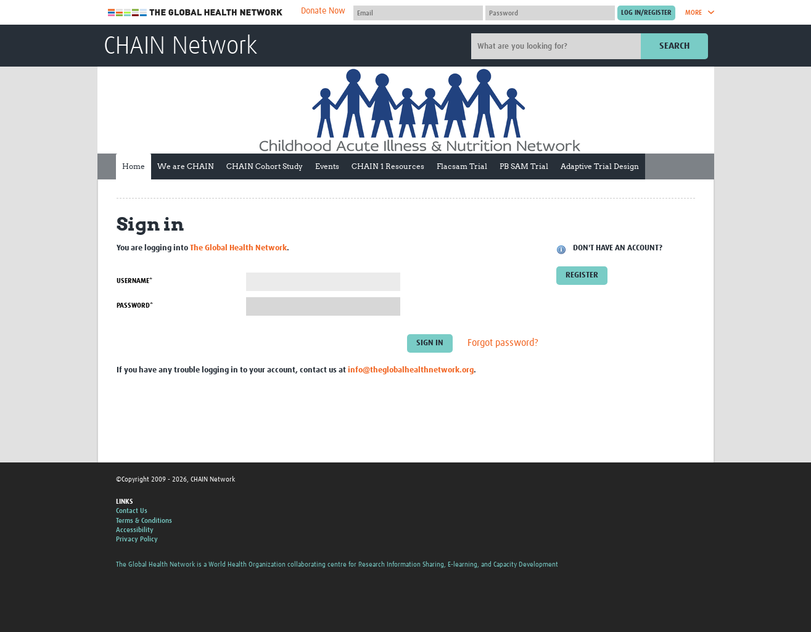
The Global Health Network (195, 12)
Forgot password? (502, 343)
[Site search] (557, 46)
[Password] (550, 13)
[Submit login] (646, 13)
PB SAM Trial (524, 166)
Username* (134, 280)
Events (327, 166)
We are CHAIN (185, 166)
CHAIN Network (180, 47)
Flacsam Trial (462, 166)
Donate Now (323, 11)
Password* (135, 305)
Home (133, 166)
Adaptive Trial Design (600, 166)
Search (674, 46)
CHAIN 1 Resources (388, 166)
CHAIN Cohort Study (264, 166)
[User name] (418, 13)
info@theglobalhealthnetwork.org (411, 370)
